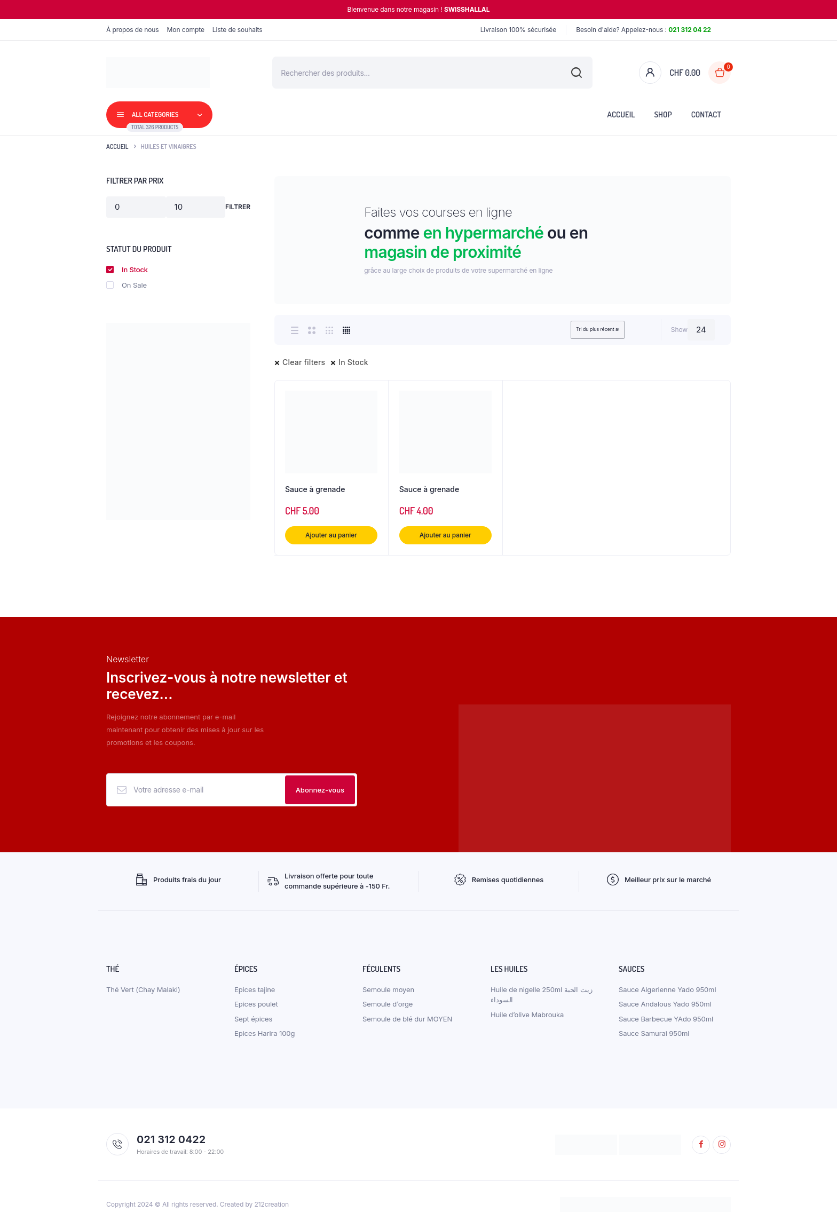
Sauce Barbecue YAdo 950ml (666, 1019)
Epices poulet (256, 1004)
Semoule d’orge (387, 1004)
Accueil (621, 114)
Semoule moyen (388, 989)
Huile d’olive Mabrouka (527, 1014)
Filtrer (237, 207)
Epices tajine (254, 989)
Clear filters (303, 362)
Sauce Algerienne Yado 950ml (667, 989)
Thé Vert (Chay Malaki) (143, 989)
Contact (706, 114)
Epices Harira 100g (264, 1033)
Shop (663, 114)
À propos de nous (132, 30)
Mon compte (185, 30)
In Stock (353, 362)
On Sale (126, 285)
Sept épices (253, 1019)
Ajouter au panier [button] (331, 535)
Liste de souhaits (237, 30)
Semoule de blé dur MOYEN (407, 1019)
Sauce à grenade (315, 489)
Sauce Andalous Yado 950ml (665, 1004)
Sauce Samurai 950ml (654, 1033)
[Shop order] (582, 329)
